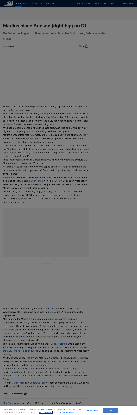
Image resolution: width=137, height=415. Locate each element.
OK (111, 410)
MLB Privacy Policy (45, 412)
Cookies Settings (93, 410)
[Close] (133, 410)
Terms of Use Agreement (65, 412)
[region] (68, 410)
